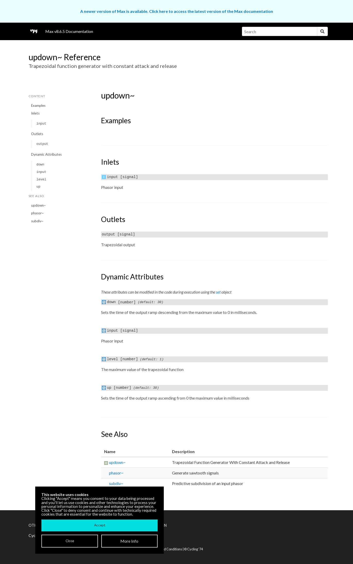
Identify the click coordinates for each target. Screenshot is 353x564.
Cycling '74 (195, 549)
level (41, 179)
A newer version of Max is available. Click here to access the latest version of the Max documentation (176, 11)
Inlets (35, 113)
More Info (129, 541)
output (42, 144)
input (41, 124)
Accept (99, 525)
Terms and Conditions (166, 549)
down (40, 164)
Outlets (37, 134)
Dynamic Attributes (46, 154)
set (218, 291)
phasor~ (37, 213)
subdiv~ (37, 221)
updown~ (38, 205)
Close (70, 541)
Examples (38, 105)
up (38, 187)
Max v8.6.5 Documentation (69, 31)
